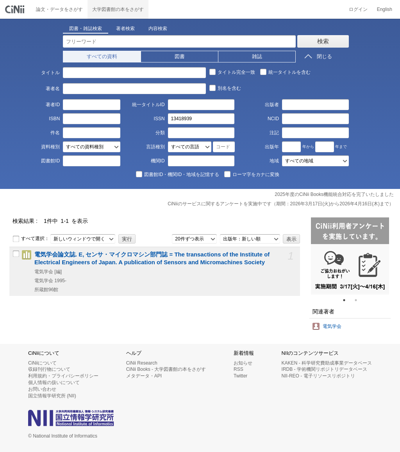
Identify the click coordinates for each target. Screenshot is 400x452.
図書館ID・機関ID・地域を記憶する (177, 174)
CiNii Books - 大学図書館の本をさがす (166, 369)
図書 (180, 56)
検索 (323, 41)
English (384, 9)
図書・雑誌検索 (85, 28)
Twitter (240, 376)
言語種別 (155, 146)
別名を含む (225, 87)
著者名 (53, 88)
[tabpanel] (350, 256)
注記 (274, 132)
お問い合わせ (42, 389)
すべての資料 (102, 56)
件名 (55, 132)
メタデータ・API (144, 376)
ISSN (159, 118)
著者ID (53, 104)
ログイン (358, 9)
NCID (273, 118)
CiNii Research (141, 363)
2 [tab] (359, 300)
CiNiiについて (42, 363)
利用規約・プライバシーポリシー (63, 376)
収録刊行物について (49, 369)
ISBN (54, 118)
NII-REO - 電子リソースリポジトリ (318, 376)
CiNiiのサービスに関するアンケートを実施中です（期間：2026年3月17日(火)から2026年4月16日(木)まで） (281, 203)
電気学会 (332, 326)
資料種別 (50, 146)
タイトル (50, 72)
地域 (274, 161)
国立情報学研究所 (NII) (52, 396)
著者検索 (125, 28)
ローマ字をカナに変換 (251, 174)
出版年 (272, 146)
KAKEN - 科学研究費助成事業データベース (327, 363)
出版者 (272, 104)
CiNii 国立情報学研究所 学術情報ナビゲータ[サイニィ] (15, 9)
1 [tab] (347, 300)
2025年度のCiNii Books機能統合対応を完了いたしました (334, 194)
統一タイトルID (148, 104)
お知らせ (243, 363)
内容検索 (157, 28)
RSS (238, 369)
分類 (160, 132)
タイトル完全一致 (232, 71)
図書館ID (50, 161)
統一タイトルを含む (285, 71)
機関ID (158, 161)
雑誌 (257, 56)
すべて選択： (30, 238)
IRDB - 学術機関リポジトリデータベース (324, 369)
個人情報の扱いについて (54, 382)
